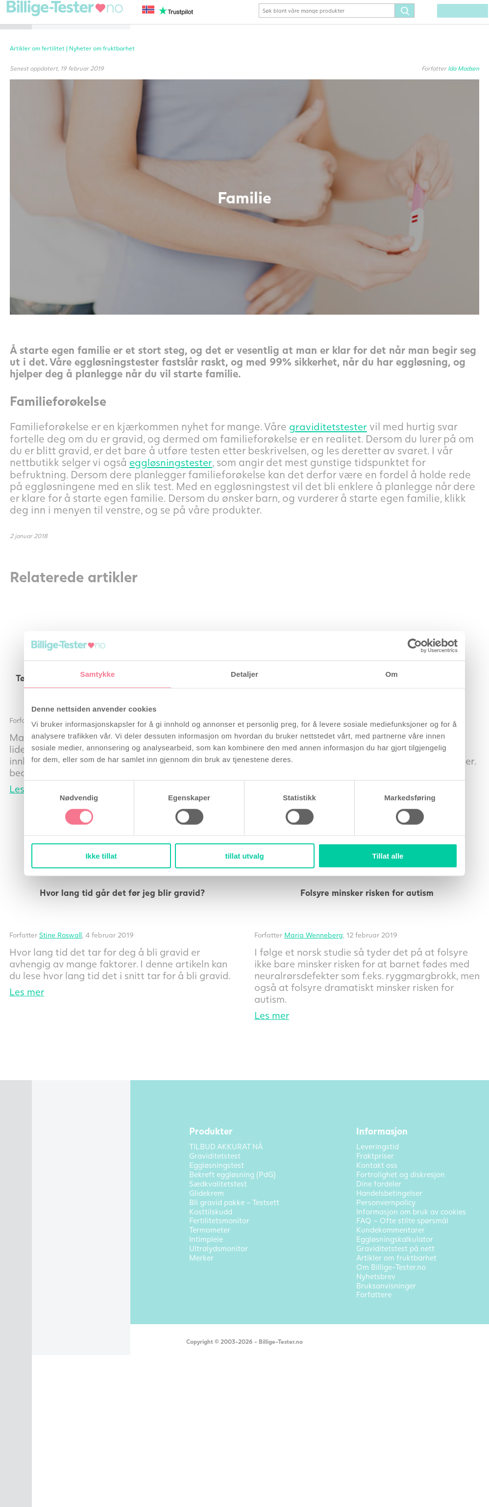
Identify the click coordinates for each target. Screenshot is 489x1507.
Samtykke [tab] (97, 673)
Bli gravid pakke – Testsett (77, 83)
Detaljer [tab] (244, 673)
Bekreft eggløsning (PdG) (89, 64)
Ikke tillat (101, 856)
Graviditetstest (72, 34)
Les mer (174, 1099)
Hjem (55, 20)
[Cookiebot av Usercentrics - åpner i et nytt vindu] (415, 645)
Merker (58, 257)
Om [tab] (391, 673)
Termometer (66, 190)
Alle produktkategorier (85, 272)
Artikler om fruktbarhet (86, 292)
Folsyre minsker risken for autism (404, 976)
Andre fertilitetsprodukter (79, 209)
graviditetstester (196, 464)
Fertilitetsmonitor (76, 160)
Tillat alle (388, 856)
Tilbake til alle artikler (204, 1148)
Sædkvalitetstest (74, 175)
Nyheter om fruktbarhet (249, 62)
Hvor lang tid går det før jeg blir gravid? (232, 976)
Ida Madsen (463, 82)
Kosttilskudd (67, 146)
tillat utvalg (244, 856)
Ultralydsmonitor (75, 242)
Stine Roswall (207, 1018)
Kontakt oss (66, 307)
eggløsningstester (199, 511)
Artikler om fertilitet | (186, 62)
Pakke (56, 116)
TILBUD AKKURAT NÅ (84, 102)
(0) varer (466, 25)
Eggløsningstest (73, 49)
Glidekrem (63, 131)
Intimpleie (63, 227)
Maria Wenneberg (387, 1018)
